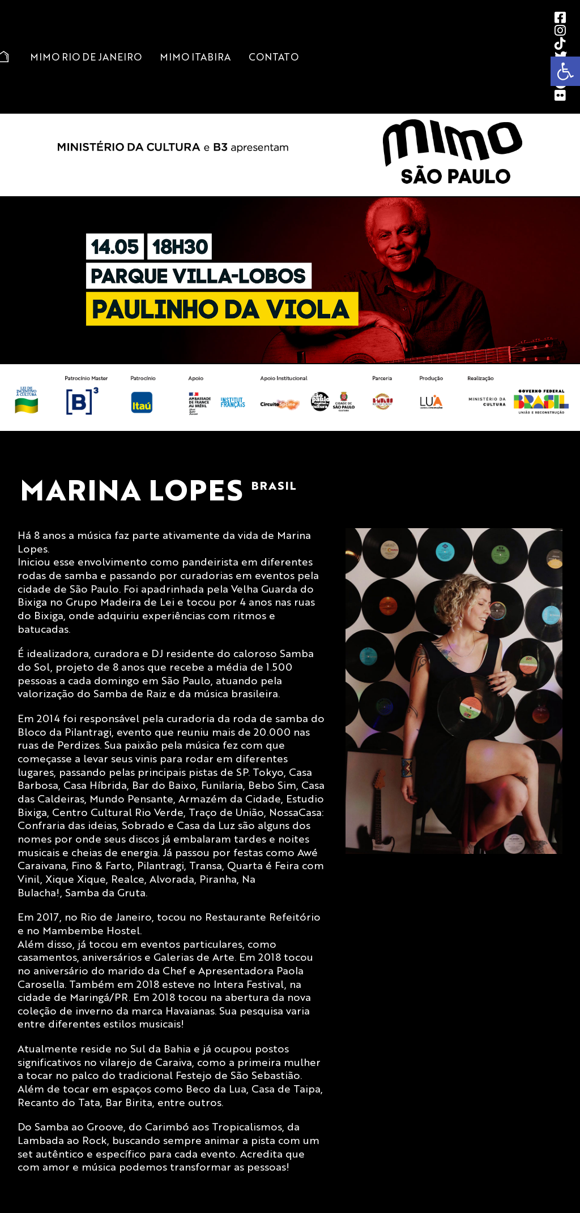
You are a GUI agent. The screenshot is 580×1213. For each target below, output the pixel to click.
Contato (273, 56)
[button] (565, 71)
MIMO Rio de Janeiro (86, 56)
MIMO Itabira (195, 56)
